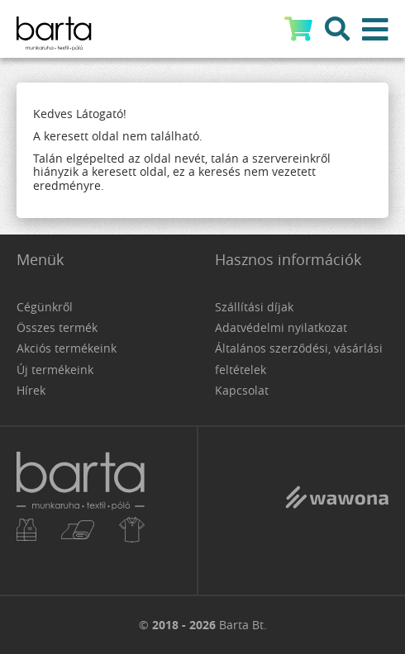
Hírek (31, 390)
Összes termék (57, 327)
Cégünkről (45, 307)
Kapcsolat (242, 390)
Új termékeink (55, 369)
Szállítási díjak (254, 307)
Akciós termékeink (67, 348)
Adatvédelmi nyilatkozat (281, 327)
